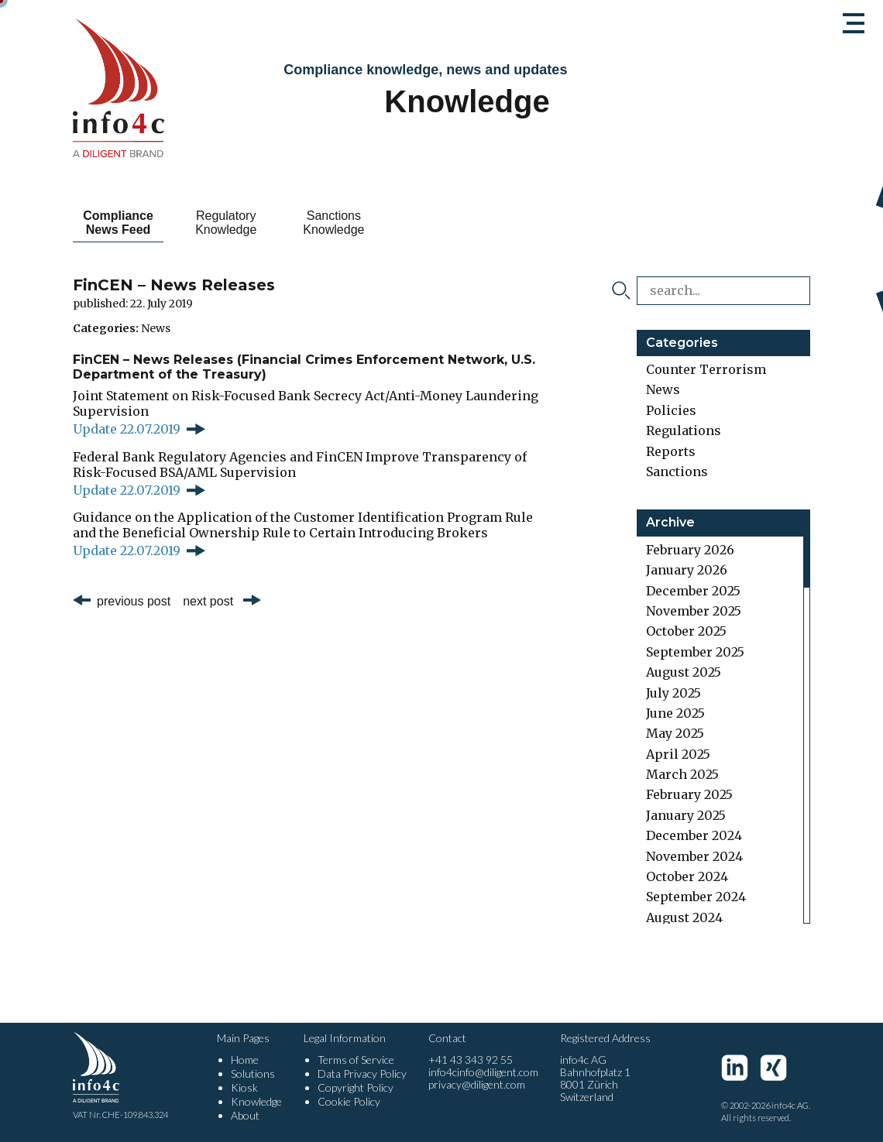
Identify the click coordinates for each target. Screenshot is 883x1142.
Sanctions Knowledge (378, 222)
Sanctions (677, 471)
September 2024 (696, 896)
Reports (671, 451)
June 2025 (675, 713)
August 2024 (684, 917)
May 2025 (675, 733)
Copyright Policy (355, 1087)
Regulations (683, 430)
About (245, 1115)
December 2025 (693, 590)
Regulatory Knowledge (252, 222)
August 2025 (683, 672)
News (155, 328)
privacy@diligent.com (476, 1084)
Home (245, 1059)
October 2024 (687, 876)
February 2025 (689, 794)
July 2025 (673, 693)
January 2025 (686, 815)
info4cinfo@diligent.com (483, 1072)
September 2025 (695, 652)
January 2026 (686, 570)
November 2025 (693, 611)
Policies (671, 410)
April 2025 (678, 754)
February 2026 (690, 549)
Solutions (253, 1073)
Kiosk (244, 1087)
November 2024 (694, 856)
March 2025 (682, 774)
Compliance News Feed (127, 222)
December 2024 (694, 835)
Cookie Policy (349, 1101)
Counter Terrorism (706, 369)
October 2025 (686, 631)
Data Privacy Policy (362, 1073)
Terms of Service (356, 1059)
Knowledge (256, 1101)
